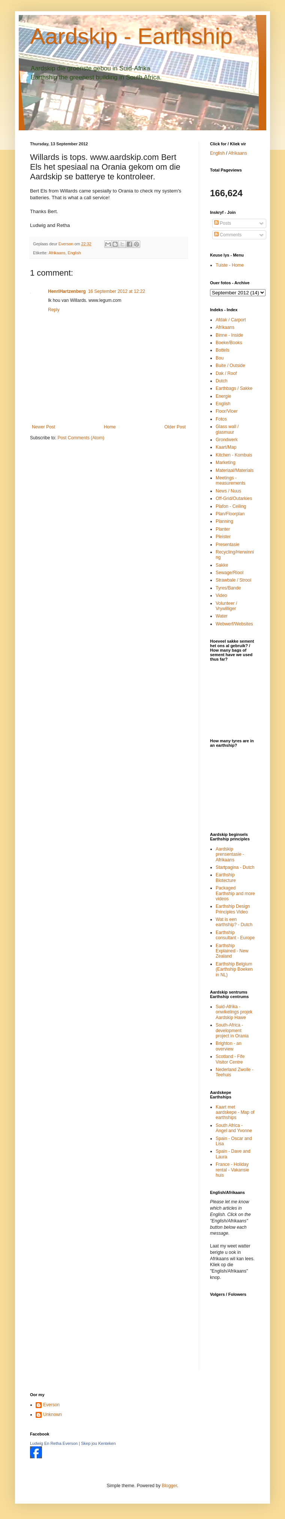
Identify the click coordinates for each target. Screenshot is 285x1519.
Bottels (223, 350)
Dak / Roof (226, 373)
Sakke (222, 565)
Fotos (221, 419)
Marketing (226, 462)
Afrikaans (56, 253)
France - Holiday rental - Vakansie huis (232, 1170)
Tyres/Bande (228, 588)
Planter (223, 529)
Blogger (169, 1485)
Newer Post (43, 427)
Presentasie (227, 544)
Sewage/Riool (229, 572)
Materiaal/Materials (235, 470)
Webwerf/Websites (234, 624)
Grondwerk (227, 439)
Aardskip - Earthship (131, 36)
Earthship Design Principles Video (233, 909)
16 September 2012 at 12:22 (116, 291)
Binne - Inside (229, 335)
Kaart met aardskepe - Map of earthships (235, 1112)
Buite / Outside (230, 365)
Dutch (221, 380)
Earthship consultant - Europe (235, 935)
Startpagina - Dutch (235, 867)
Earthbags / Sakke (234, 388)
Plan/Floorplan (230, 513)
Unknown (52, 1414)
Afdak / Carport (231, 319)
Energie (223, 396)
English (74, 253)
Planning (224, 521)
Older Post (175, 427)
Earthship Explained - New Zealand (232, 951)
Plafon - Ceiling (231, 506)
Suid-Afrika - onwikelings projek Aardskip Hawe (234, 1012)
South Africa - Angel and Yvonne (234, 1128)
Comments (228, 234)
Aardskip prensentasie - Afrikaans (230, 854)
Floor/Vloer (227, 411)
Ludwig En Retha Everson (54, 1443)
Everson (51, 1404)
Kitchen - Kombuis (234, 455)
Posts (222, 223)
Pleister (223, 536)
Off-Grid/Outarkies (234, 498)
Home (110, 427)
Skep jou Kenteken (98, 1443)
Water (222, 616)
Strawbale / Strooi (233, 580)
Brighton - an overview (229, 1046)
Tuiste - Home (230, 265)
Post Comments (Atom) (80, 437)
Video (221, 595)
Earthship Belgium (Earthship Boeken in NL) (234, 969)
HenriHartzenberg (67, 291)
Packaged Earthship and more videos (235, 893)
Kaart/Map (226, 447)
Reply (54, 309)
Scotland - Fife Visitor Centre (230, 1059)
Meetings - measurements (230, 480)
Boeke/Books (229, 342)
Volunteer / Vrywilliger (226, 606)
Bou (220, 358)
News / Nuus (228, 491)
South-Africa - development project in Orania (232, 1030)
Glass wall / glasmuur (227, 429)
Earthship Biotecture (226, 877)
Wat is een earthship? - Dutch (234, 922)
